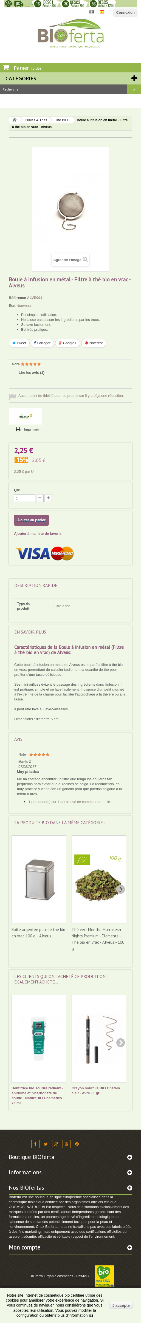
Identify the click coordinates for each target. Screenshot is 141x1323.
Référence (17, 298)
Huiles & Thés (36, 120)
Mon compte (24, 1247)
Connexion (125, 12)
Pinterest (94, 343)
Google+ (68, 343)
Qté (17, 490)
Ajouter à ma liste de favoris (37, 534)
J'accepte (121, 1305)
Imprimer (31, 429)
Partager (42, 343)
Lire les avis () (31, 373)
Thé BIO (61, 120)
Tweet (19, 343)
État (12, 306)
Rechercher (134, 89)
